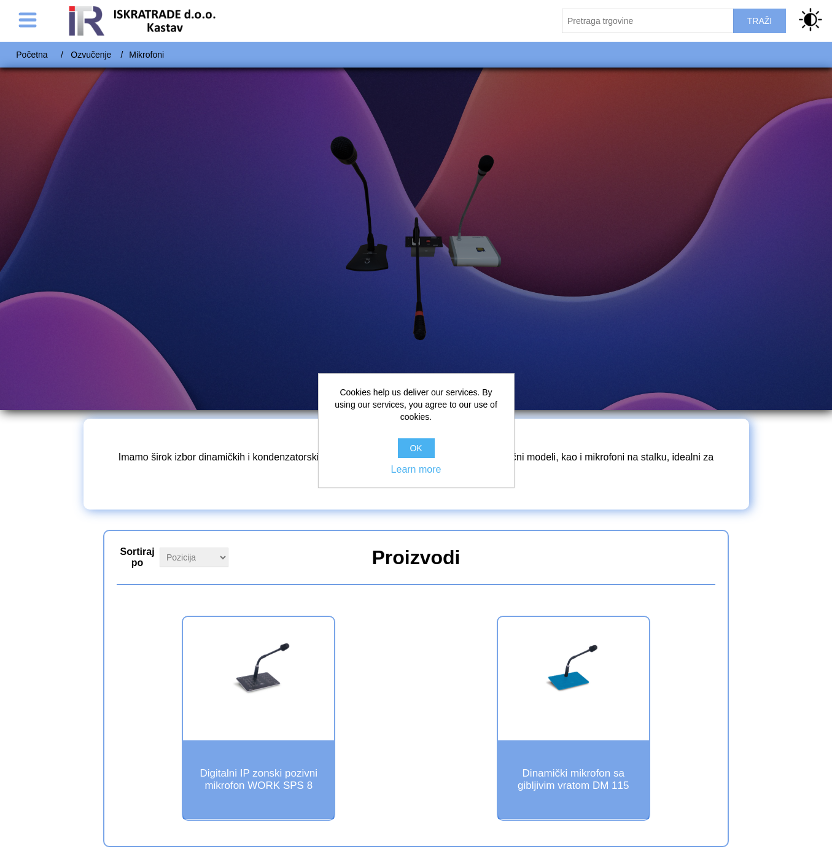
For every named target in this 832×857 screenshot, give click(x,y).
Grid (705, 556)
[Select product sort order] (194, 557)
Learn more (416, 469)
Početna (31, 55)
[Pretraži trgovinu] (648, 21)
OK (416, 448)
